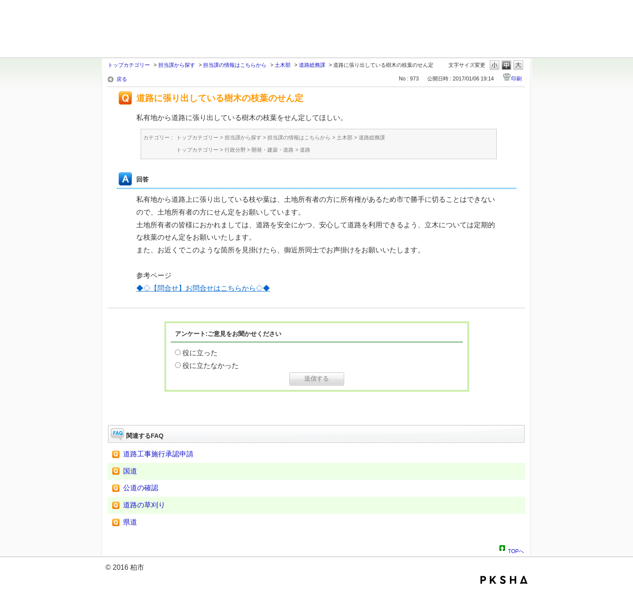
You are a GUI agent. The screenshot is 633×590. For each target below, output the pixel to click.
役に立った (200, 353)
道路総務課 (312, 65)
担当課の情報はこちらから (234, 65)
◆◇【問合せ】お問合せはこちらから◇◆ (203, 288)
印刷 (516, 79)
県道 (130, 522)
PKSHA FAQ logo (504, 580)
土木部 (283, 65)
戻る (121, 79)
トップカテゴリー (129, 65)
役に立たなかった (210, 365)
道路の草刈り (144, 505)
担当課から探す (176, 65)
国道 (130, 471)
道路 (305, 150)
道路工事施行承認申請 (158, 454)
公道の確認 (140, 488)
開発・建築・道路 (272, 150)
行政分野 (235, 150)
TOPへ (516, 550)
